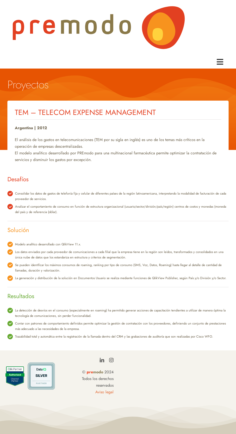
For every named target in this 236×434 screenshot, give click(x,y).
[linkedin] (102, 360)
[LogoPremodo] (98, 7)
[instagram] (111, 360)
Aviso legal (104, 392)
